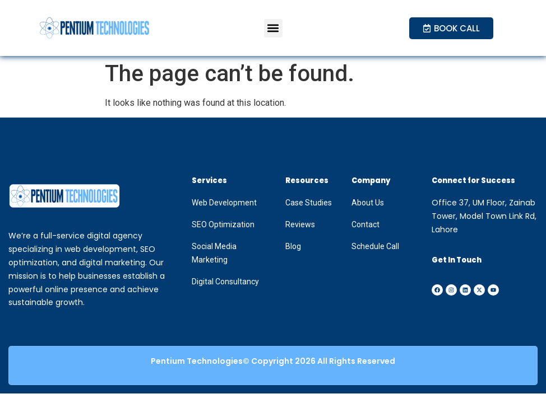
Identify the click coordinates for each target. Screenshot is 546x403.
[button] (273, 28)
